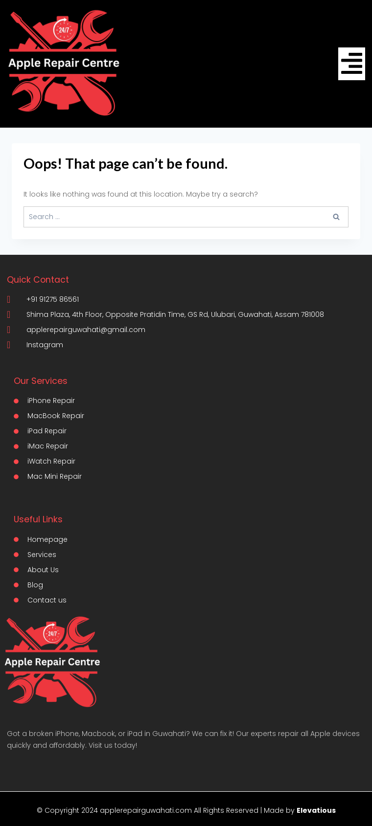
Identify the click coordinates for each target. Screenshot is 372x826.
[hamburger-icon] (351, 63)
